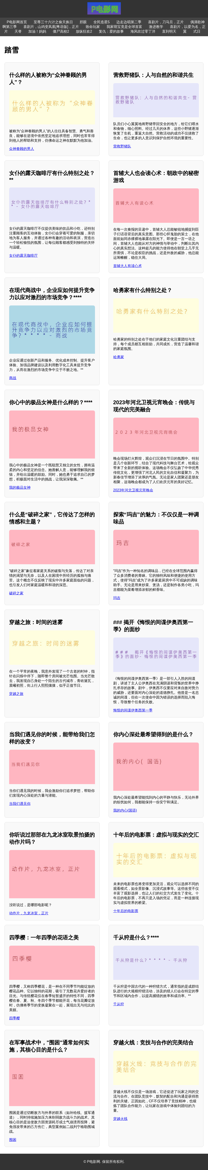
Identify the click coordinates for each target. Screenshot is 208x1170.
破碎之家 (16, 593)
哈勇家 (118, 357)
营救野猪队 (122, 146)
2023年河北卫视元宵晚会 (133, 490)
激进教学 (156, 27)
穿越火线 (120, 1119)
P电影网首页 (17, 22)
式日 (196, 31)
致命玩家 (93, 27)
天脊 (18, 31)
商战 (12, 378)
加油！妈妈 (37, 31)
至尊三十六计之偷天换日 (53, 22)
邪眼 (83, 22)
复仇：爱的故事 (111, 31)
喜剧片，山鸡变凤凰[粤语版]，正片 (51, 27)
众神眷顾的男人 (21, 149)
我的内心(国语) (125, 810)
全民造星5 (101, 22)
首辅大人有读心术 (127, 266)
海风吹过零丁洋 (142, 31)
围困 (12, 1140)
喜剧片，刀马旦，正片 (166, 22)
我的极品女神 (20, 487)
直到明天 (169, 31)
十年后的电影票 (125, 911)
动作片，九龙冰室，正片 (28, 913)
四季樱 (14, 1018)
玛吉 (116, 598)
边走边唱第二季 (128, 22)
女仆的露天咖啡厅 (23, 255)
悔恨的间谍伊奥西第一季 (132, 710)
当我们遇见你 (20, 804)
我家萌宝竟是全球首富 (124, 27)
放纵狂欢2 (84, 31)
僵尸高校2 (61, 31)
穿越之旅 (16, 694)
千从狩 (118, 1004)
